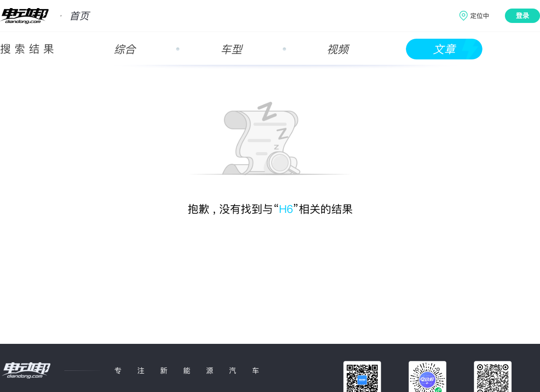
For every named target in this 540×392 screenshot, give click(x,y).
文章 (444, 49)
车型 (231, 49)
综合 (124, 49)
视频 (337, 49)
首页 (79, 16)
